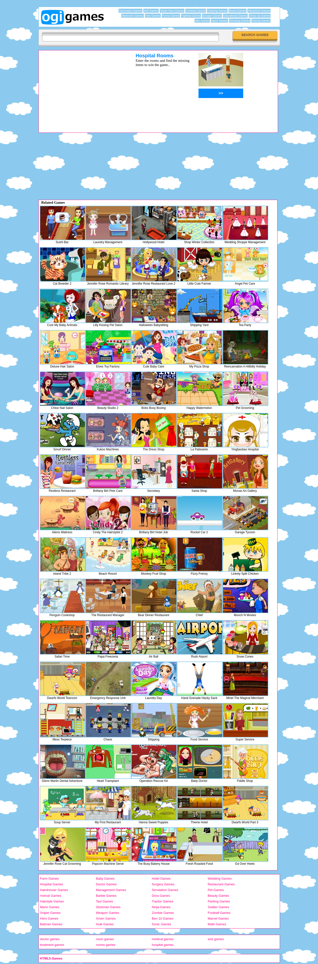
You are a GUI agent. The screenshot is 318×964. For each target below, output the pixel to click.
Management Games (111, 890)
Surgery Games (163, 884)
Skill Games (151, 10)
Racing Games (261, 20)
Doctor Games (106, 884)
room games (105, 939)
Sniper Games (50, 913)
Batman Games (51, 924)
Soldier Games (218, 907)
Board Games (237, 10)
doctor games (50, 939)
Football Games (219, 913)
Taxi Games (104, 901)
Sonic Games (161, 924)
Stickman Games (108, 907)
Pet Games (216, 890)
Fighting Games (191, 15)
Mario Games (49, 907)
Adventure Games (259, 10)
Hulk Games (105, 924)
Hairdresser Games (54, 890)
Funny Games (170, 15)
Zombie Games (163, 913)
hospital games (162, 945)
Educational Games (235, 15)
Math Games (217, 924)
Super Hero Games (172, 10)
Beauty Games (218, 896)
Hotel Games (161, 878)
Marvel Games (218, 918)
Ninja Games (161, 907)
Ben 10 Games (162, 918)
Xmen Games (106, 918)
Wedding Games (220, 878)
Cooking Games (195, 10)
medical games (162, 939)
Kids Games (152, 15)
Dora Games (161, 896)
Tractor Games (162, 901)
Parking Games (219, 901)
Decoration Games (130, 10)
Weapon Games (107, 913)
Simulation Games (165, 890)
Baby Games (105, 878)
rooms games (106, 945)
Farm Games (49, 878)
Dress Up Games (259, 15)
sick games (216, 939)
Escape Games (211, 15)
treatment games (52, 945)
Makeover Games (132, 15)
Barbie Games (106, 896)
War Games (202, 20)
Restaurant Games (221, 884)
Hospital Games (51, 884)
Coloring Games (217, 10)
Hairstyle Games (52, 901)
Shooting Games (240, 20)
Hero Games (49, 918)
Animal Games (50, 896)
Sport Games (219, 20)
